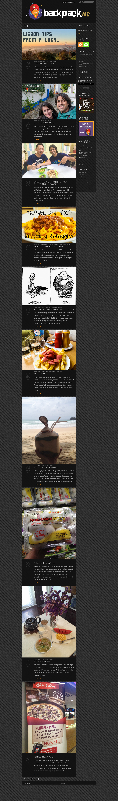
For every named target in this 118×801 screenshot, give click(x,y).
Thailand (46, 465)
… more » (37, 80)
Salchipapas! (39, 374)
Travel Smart (49, 61)
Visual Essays (63, 244)
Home (54, 21)
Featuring (65, 21)
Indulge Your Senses (81, 21)
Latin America (45, 371)
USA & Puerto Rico (53, 307)
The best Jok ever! (42, 661)
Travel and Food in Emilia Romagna (48, 246)
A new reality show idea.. (44, 563)
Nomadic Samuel (82, 178)
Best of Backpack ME (42, 120)
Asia (39, 465)
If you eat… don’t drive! (88, 145)
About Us (59, 21)
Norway (47, 754)
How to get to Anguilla (83, 66)
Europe (40, 61)
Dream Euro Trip (82, 172)
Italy (52, 244)
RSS (83, 2)
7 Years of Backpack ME (44, 123)
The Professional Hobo (83, 182)
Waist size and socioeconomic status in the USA (54, 309)
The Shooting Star (82, 184)
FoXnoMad (81, 176)
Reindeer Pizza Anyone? (44, 757)
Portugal (44, 61)
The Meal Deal (56, 244)
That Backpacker (82, 180)
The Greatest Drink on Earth (46, 467)
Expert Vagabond (82, 174)
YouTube (80, 2)
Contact (63, 783)
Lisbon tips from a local (44, 63)
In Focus (40, 307)
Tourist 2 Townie (82, 186)
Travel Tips (91, 21)
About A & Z (86, 155)
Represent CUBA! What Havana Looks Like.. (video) (86, 149)
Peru (50, 371)
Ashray (55, 61)
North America (45, 307)
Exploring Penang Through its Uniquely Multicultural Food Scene (50, 183)
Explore (72, 21)
